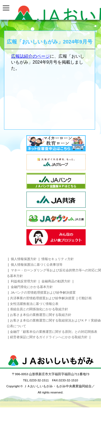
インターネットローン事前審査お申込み (56, 143)
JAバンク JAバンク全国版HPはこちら (56, 181)
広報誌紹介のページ (30, 56)
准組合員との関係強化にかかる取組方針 (39, 309)
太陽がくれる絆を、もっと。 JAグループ (56, 162)
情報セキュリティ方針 (57, 259)
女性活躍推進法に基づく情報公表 (34, 303)
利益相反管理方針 (24, 281)
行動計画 (85, 298)
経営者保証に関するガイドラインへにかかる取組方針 (49, 337)
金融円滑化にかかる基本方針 (32, 287)
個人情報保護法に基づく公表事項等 (36, 264)
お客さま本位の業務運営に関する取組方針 (40, 314)
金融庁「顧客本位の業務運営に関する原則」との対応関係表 (53, 331)
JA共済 (56, 200)
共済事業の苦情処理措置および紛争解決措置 (42, 298)
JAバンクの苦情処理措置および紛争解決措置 (43, 292)
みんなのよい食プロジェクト (56, 237)
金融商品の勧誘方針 (56, 281)
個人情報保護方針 (24, 259)
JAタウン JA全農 (56, 218)
